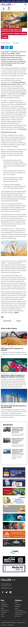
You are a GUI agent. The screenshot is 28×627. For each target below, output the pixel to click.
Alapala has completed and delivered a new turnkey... (18, 445)
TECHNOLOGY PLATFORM (20, 612)
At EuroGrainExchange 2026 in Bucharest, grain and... (18, 434)
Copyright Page (4, 604)
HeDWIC (8, 195)
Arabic (13, 1)
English (3, 1)
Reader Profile (4, 606)
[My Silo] (14, 491)
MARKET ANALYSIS (19, 614)
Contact (2, 616)
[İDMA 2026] (14, 472)
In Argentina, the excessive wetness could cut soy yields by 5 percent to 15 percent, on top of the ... (14, 354)
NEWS (16, 602)
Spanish (8, 1)
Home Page (3, 625)
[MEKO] (14, 551)
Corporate (3, 602)
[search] (24, 8)
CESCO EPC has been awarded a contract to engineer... (17, 457)
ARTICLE (16, 608)
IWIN (2, 270)
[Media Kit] (14, 568)
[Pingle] (14, 500)
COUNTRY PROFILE (19, 610)
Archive (2, 614)
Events (2, 608)
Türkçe (23, 1)
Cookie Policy (11, 625)
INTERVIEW (17, 606)
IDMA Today (17, 616)
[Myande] (14, 534)
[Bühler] (14, 517)
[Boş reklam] (14, 483)
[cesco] (14, 525)
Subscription (4, 612)
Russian (18, 1)
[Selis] (14, 508)
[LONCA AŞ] (14, 560)
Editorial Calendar (5, 610)
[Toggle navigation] (25, 4)
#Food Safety (7, 321)
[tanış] (14, 543)
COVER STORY (18, 604)
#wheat (18, 321)
